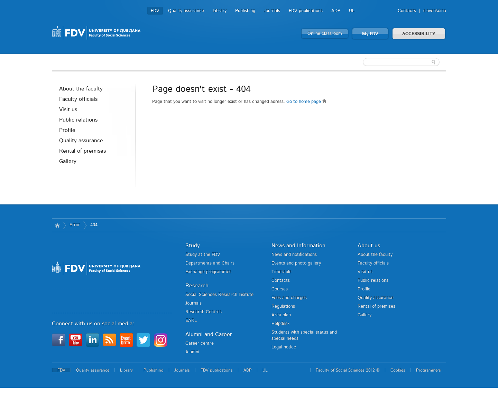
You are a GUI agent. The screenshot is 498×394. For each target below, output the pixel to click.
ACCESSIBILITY (418, 34)
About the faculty (81, 89)
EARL (191, 320)
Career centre (199, 343)
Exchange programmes (208, 272)
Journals (272, 11)
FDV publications (306, 11)
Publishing (245, 11)
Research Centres (203, 312)
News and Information (298, 245)
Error (75, 225)
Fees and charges (289, 298)
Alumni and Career (208, 334)
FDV (155, 11)
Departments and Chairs (209, 263)
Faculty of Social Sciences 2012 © (348, 370)
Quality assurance (186, 11)
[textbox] (401, 62)
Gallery (67, 161)
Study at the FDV (202, 254)
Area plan (281, 315)
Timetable (281, 272)
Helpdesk (280, 323)
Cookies (397, 370)
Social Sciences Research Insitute (219, 294)
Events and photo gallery (296, 263)
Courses (279, 289)
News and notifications (294, 254)
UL (351, 11)
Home (57, 225)
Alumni (192, 352)
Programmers (428, 370)
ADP (335, 11)
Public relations (78, 120)
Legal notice (283, 347)
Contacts (407, 11)
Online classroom (324, 33)
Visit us (68, 109)
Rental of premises (82, 151)
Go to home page (306, 101)
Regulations (283, 306)
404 (94, 225)
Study (192, 245)
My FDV (370, 34)
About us (369, 245)
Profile (67, 130)
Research (197, 285)
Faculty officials (78, 99)
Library (220, 11)
